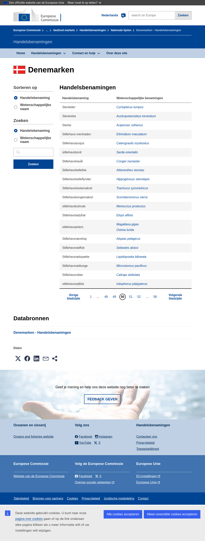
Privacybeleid (145, 442)
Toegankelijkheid (147, 449)
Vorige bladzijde (73, 296)
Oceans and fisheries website (33, 436)
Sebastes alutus (127, 247)
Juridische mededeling (119, 498)
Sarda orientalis (127, 152)
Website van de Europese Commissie (39, 476)
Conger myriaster (128, 161)
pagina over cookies (29, 518)
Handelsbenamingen (93, 30)
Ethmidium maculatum (132, 134)
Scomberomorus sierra (132, 197)
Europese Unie (146, 482)
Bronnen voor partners (48, 498)
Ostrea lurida (125, 230)
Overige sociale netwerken (93, 482)
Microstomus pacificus (132, 265)
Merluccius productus (131, 206)
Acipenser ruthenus (130, 125)
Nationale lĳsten (121, 30)
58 (155, 296)
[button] (18, 358)
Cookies (72, 498)
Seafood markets (64, 30)
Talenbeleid (21, 498)
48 (106, 296)
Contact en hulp (83, 53)
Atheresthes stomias (130, 170)
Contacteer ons (146, 436)
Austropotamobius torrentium (136, 116)
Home (21, 53)
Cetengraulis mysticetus (133, 143)
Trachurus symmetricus (132, 188)
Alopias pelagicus (129, 238)
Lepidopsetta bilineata (131, 256)
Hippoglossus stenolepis (133, 179)
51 (131, 296)
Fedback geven (102, 399)
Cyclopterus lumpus (130, 107)
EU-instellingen (146, 476)
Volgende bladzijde (175, 296)
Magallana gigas (128, 224)
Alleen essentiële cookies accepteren (172, 514)
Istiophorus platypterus (132, 283)
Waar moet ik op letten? (84, 2)
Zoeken (183, 15)
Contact (143, 498)
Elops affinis (125, 215)
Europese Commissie (27, 30)
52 (139, 296)
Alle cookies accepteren (123, 514)
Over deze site (116, 53)
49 (115, 296)
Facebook (83, 476)
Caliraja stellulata (128, 274)
